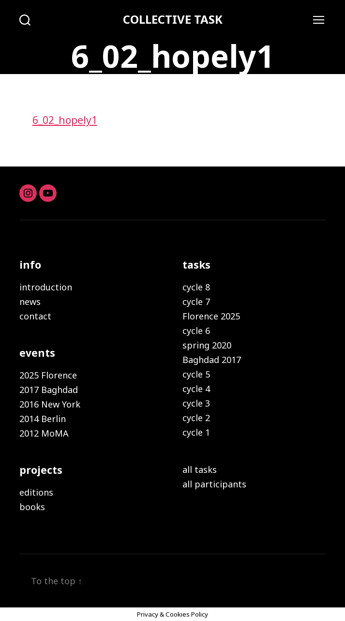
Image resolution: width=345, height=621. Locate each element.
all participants (214, 484)
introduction (45, 287)
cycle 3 (196, 403)
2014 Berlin (42, 418)
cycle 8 (196, 287)
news (30, 301)
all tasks (199, 469)
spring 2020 (206, 345)
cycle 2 (196, 418)
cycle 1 (196, 432)
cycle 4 (196, 388)
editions (36, 492)
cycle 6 (196, 330)
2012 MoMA (44, 433)
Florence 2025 (211, 316)
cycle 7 (196, 301)
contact (35, 316)
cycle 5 (196, 374)
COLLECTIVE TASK (173, 19)
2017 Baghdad (48, 389)
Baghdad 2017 (211, 359)
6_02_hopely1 (64, 120)
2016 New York (49, 404)
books (32, 507)
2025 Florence (48, 375)
